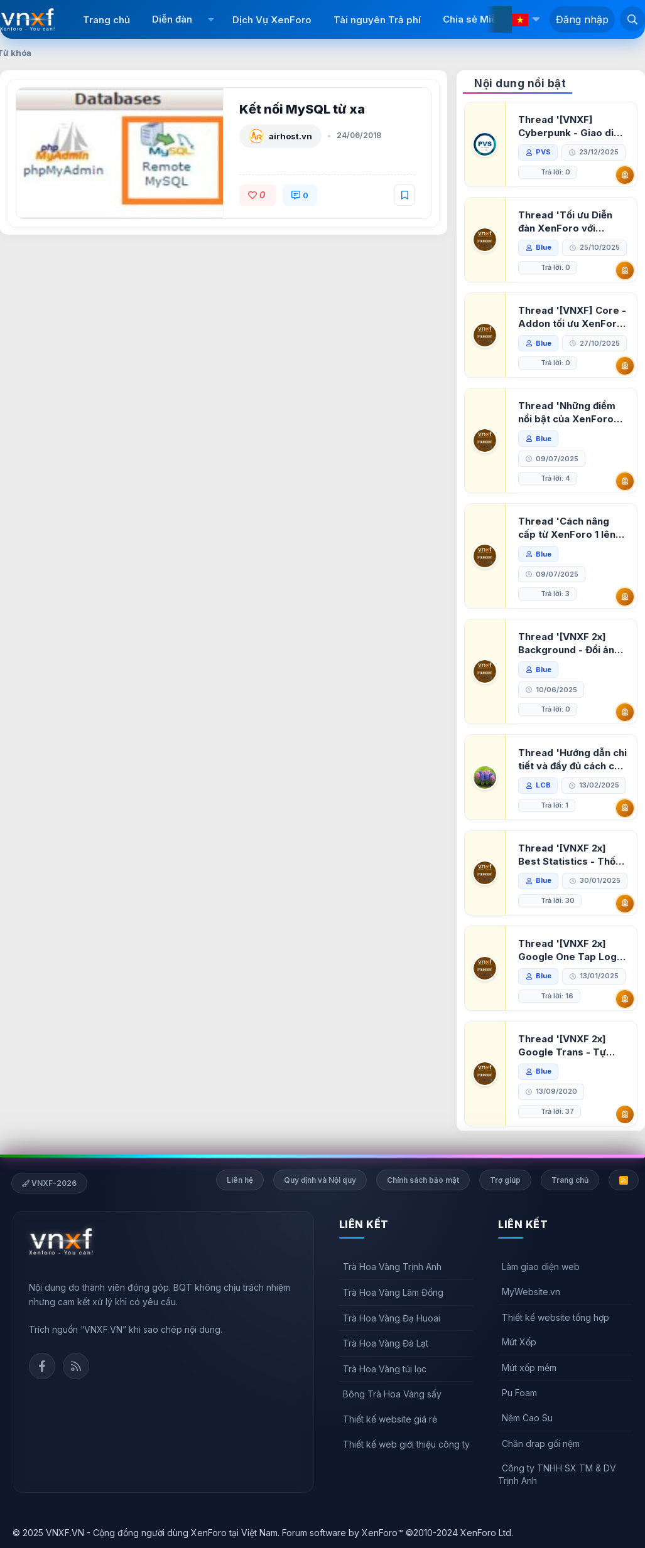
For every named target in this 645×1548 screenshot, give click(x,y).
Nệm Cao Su (527, 1417)
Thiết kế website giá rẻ (390, 1419)
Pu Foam (519, 1392)
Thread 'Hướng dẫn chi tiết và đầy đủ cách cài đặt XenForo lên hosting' (572, 759)
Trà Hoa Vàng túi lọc (384, 1369)
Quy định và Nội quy (320, 1180)
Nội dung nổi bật (520, 83)
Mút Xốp (519, 1342)
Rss (76, 1366)
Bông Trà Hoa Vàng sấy (392, 1394)
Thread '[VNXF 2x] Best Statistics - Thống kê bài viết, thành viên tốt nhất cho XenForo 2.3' (572, 855)
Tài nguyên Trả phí (377, 20)
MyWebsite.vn (531, 1291)
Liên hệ (240, 1180)
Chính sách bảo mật (423, 1180)
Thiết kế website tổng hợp (555, 1317)
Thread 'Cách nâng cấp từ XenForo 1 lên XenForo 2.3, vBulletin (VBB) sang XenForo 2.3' (570, 528)
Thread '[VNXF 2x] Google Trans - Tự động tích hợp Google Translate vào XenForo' (568, 1046)
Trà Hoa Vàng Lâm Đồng (393, 1292)
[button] (211, 19)
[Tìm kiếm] (632, 18)
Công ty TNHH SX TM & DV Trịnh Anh (557, 1474)
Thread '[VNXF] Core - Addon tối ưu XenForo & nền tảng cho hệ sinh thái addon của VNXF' (572, 317)
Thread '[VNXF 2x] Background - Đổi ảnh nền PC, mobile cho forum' (569, 643)
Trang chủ (106, 20)
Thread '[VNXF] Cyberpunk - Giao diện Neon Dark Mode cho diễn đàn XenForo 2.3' (571, 126)
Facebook (42, 1366)
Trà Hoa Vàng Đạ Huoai (391, 1318)
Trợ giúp (505, 1180)
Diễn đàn (172, 19)
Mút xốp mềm (529, 1367)
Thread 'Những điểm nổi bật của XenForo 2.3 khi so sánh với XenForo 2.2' (566, 412)
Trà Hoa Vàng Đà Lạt (385, 1343)
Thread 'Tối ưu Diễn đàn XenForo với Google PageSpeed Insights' (565, 222)
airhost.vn (290, 136)
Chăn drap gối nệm (541, 1443)
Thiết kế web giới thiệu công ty (406, 1444)
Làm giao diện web (541, 1266)
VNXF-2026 (49, 1183)
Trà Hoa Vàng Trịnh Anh (392, 1266)
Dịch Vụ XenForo (272, 20)
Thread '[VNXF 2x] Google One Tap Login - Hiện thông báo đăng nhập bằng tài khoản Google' (571, 950)
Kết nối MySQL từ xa (302, 109)
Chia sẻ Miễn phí (481, 19)
